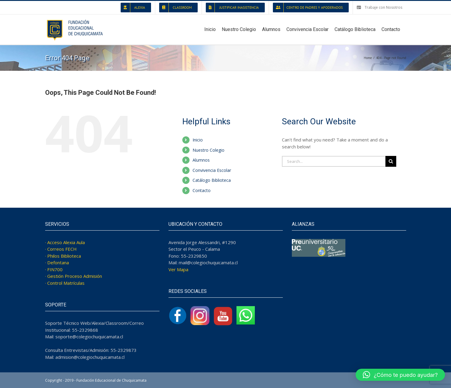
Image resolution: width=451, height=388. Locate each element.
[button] (400, 375)
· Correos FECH (61, 249)
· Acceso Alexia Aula (65, 242)
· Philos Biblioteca (63, 256)
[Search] (390, 161)
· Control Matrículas (65, 283)
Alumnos (201, 160)
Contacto (202, 190)
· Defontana (57, 262)
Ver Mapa (178, 269)
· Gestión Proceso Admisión (73, 276)
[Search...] (333, 161)
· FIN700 (54, 269)
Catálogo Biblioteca (212, 180)
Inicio (198, 140)
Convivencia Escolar (212, 170)
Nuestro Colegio (208, 150)
